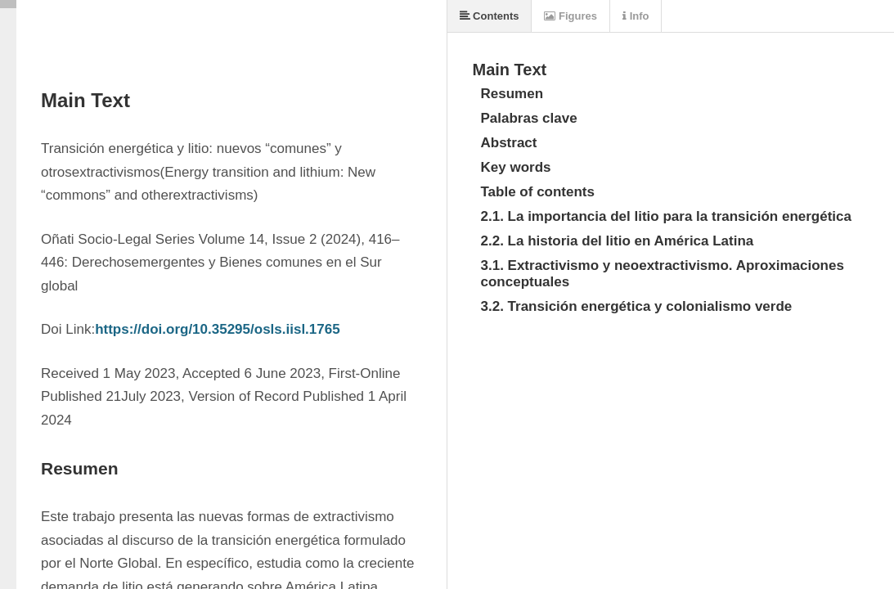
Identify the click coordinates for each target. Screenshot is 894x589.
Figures (570, 16)
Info (635, 16)
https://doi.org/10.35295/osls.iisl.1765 (217, 329)
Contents (489, 16)
